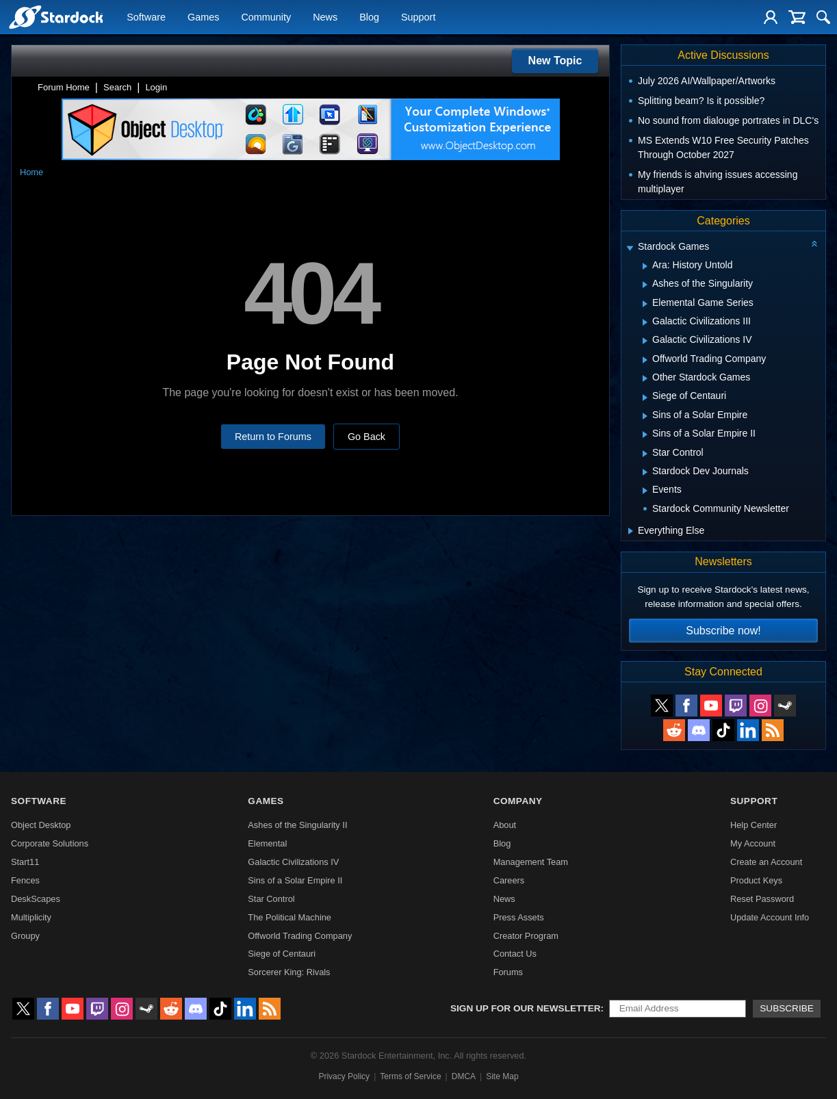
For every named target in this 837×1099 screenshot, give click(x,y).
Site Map (502, 1076)
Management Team (530, 862)
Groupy (25, 936)
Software (146, 17)
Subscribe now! (723, 630)
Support (418, 17)
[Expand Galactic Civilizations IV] (645, 340)
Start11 (25, 862)
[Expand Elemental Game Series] (645, 303)
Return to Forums (273, 436)
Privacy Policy (344, 1076)
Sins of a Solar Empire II (295, 880)
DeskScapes (35, 899)
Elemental (267, 843)
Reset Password (762, 899)
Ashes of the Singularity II (297, 825)
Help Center (753, 825)
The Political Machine (289, 917)
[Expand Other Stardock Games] (645, 378)
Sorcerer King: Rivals (289, 972)
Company (518, 801)
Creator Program (525, 936)
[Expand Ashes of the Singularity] (645, 284)
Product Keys (756, 880)
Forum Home (64, 87)
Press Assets (518, 917)
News (325, 17)
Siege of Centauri (282, 953)
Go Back (366, 436)
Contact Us (515, 953)
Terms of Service (410, 1076)
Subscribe (787, 1008)
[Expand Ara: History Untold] (645, 266)
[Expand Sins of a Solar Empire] (645, 416)
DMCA (464, 1076)
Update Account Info (769, 917)
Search (117, 87)
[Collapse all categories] (814, 243)
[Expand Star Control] (645, 453)
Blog (369, 17)
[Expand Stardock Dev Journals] (645, 472)
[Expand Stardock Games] (629, 248)
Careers (509, 880)
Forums (508, 972)
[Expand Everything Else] (630, 531)
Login (156, 87)
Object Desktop (41, 825)
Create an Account (766, 862)
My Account (752, 843)
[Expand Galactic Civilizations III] (645, 322)
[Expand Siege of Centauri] (645, 397)
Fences (25, 880)
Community (266, 17)
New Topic (555, 60)
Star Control (271, 899)
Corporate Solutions (49, 843)
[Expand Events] (645, 490)
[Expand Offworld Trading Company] (645, 360)
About (504, 825)
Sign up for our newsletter (525, 1008)
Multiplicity (31, 917)
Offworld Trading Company (300, 936)
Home (31, 172)
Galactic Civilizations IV (293, 862)
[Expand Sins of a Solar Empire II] (645, 434)
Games (203, 17)
